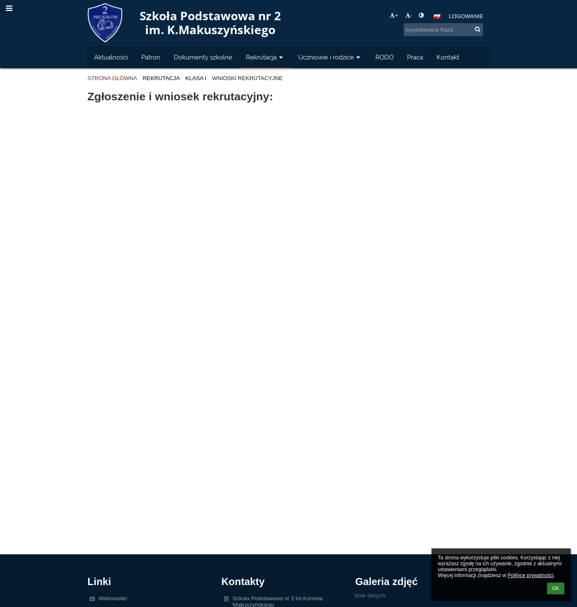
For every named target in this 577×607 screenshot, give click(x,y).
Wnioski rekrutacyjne (247, 78)
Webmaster (113, 598)
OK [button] (555, 588)
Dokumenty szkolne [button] (203, 57)
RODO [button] (384, 57)
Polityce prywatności (530, 575)
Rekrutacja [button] (265, 57)
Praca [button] (415, 57)
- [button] (408, 15)
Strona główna (112, 78)
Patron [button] (150, 57)
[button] (437, 16)
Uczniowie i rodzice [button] (330, 57)
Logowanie (466, 16)
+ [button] (394, 15)
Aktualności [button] (111, 57)
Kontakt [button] (448, 57)
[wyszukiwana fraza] (443, 30)
